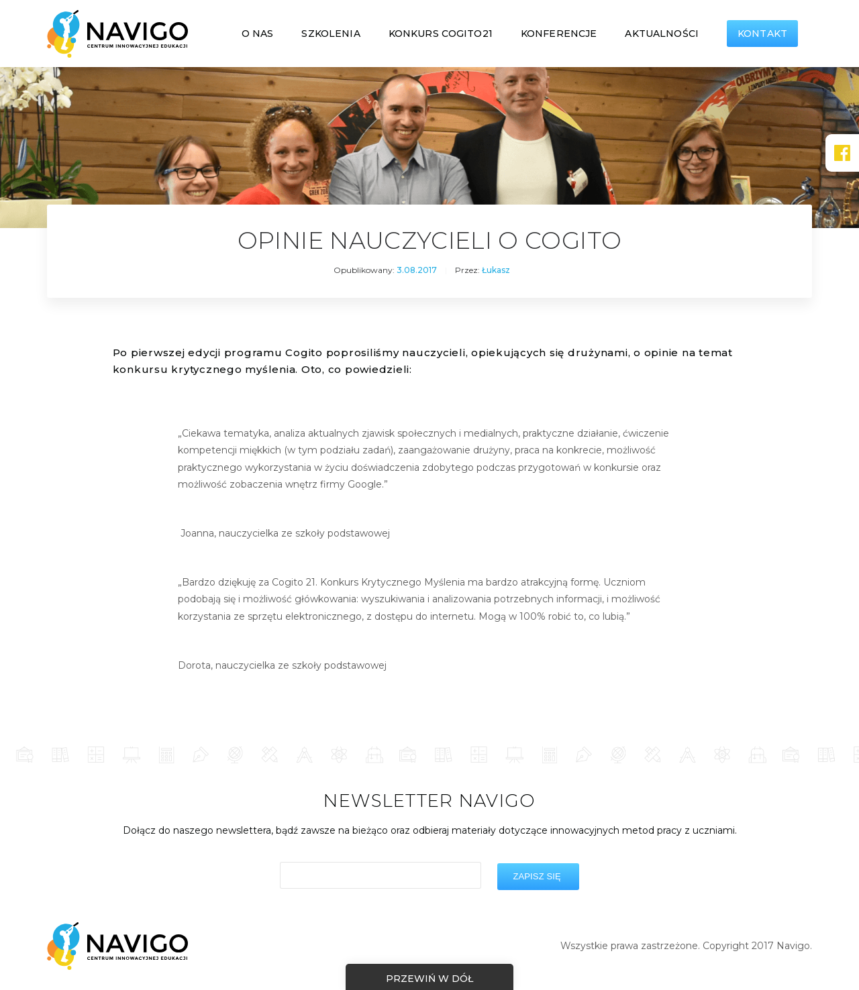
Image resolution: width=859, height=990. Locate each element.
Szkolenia (330, 33)
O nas (258, 33)
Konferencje (559, 33)
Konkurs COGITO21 (441, 33)
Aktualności (662, 33)
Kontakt (762, 34)
